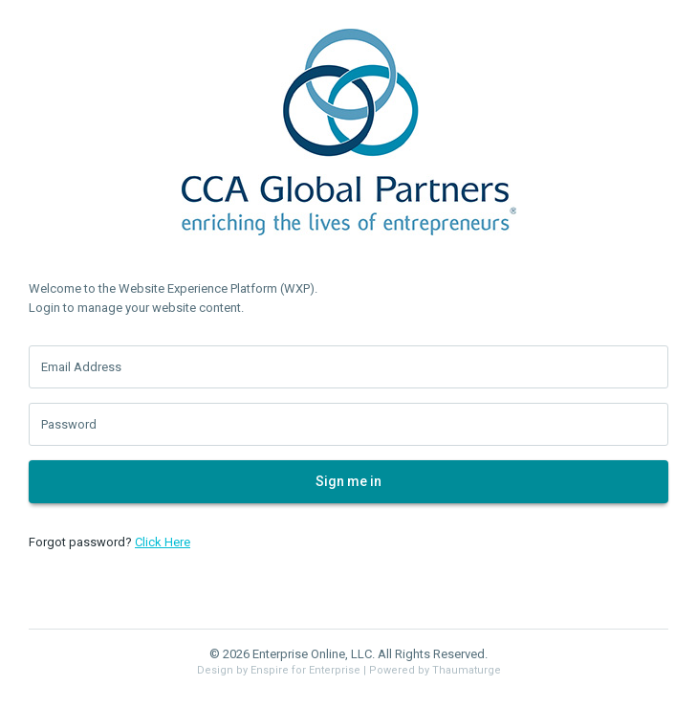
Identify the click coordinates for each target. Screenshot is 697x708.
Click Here (162, 542)
